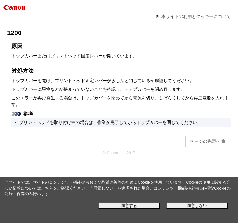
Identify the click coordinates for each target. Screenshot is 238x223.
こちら (47, 188)
